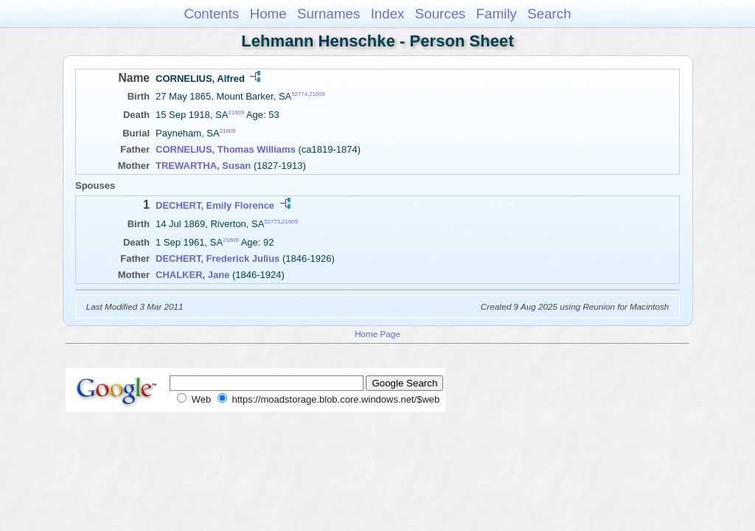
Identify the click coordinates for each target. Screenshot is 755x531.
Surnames (328, 13)
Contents (211, 13)
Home (268, 13)
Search (549, 13)
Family (496, 13)
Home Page (377, 334)
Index (388, 13)
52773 (272, 221)
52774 (299, 94)
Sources (440, 13)
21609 (317, 94)
